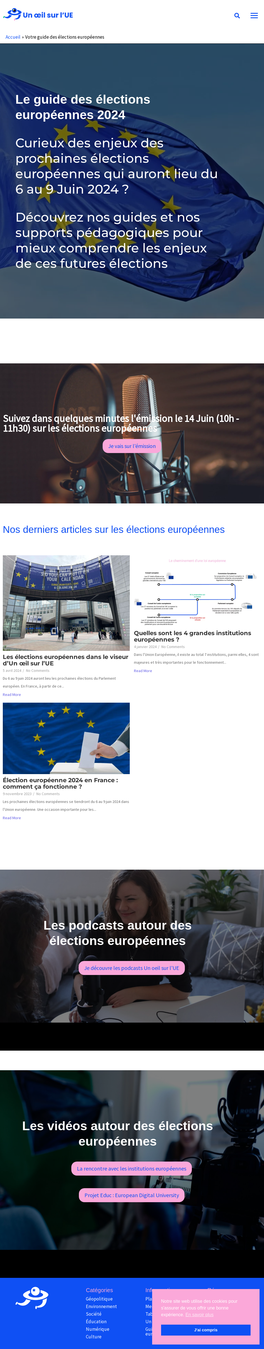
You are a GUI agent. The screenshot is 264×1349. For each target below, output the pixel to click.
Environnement (101, 1306)
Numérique (97, 1329)
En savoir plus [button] (199, 1314)
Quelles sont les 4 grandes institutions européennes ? (192, 636)
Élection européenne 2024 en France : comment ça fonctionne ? (60, 783)
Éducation (96, 1321)
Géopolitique (99, 1299)
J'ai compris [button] (205, 1330)
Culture (94, 1337)
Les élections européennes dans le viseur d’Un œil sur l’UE (65, 660)
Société (94, 1314)
